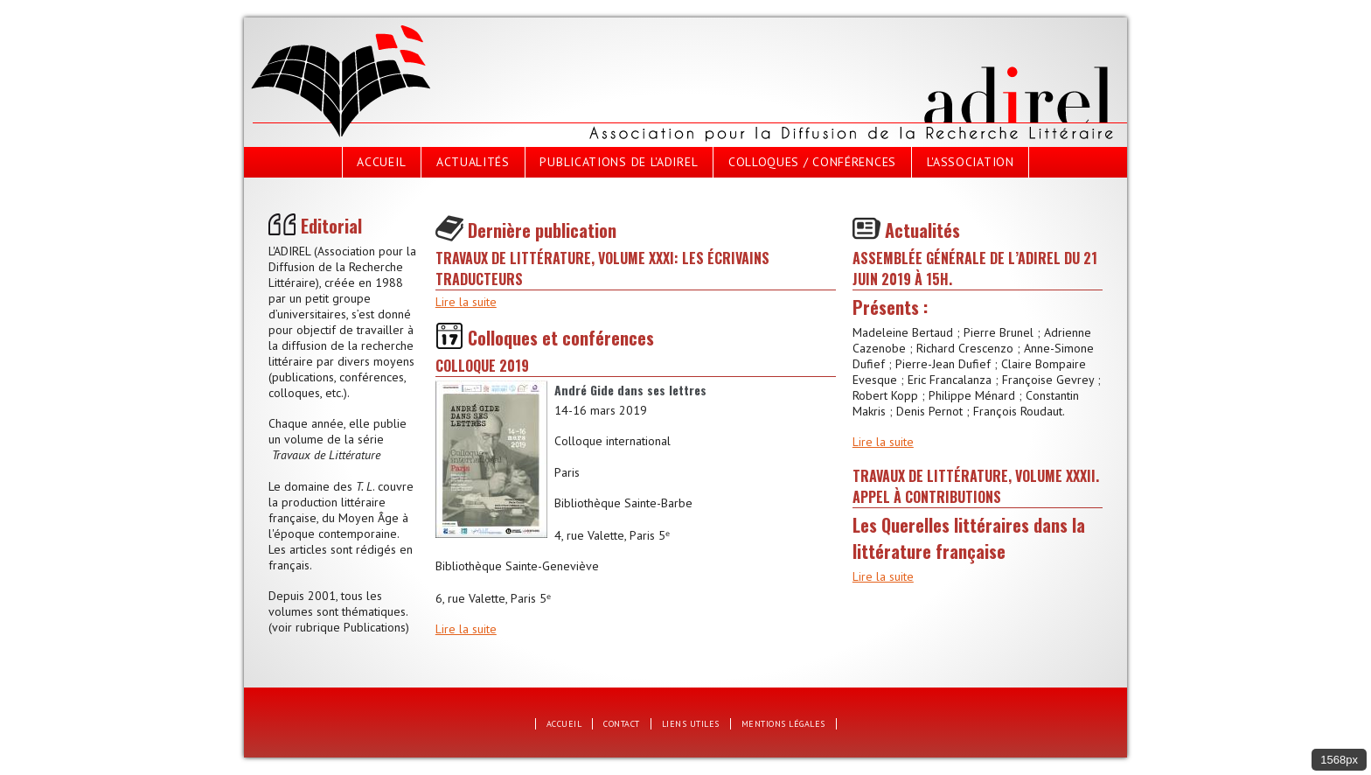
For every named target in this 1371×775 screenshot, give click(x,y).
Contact (621, 724)
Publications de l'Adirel (618, 162)
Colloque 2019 (482, 365)
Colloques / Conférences (812, 162)
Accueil (381, 162)
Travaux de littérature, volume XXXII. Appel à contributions (976, 486)
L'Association (970, 162)
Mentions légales (783, 724)
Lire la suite (466, 302)
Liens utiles (691, 724)
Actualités (473, 162)
